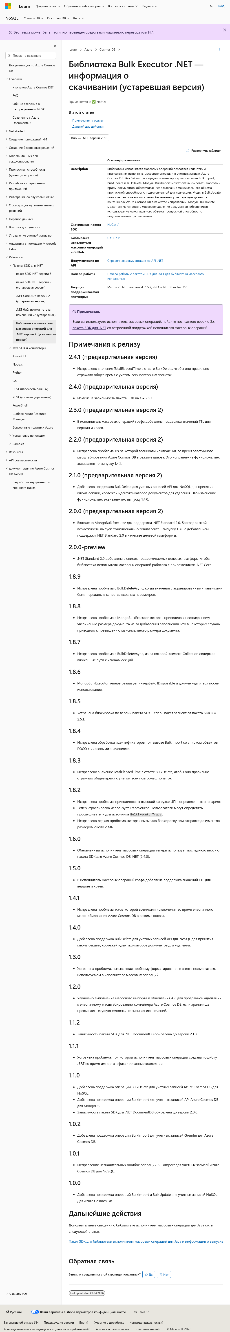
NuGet (111, 224)
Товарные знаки (146, 1329)
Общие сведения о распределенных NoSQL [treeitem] (30, 106)
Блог (82, 1322)
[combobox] (30, 55)
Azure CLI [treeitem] (19, 356)
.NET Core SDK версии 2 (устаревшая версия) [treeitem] (33, 298)
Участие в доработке (109, 1322)
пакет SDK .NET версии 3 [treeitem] (33, 273)
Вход (221, 6)
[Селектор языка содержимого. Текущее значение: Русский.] (14, 1312)
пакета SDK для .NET (89, 327)
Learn (73, 49)
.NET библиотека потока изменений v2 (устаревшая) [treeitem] (35, 312)
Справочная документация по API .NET (135, 260)
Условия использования (112, 1329)
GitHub (112, 238)
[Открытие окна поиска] (211, 6)
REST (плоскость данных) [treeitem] (30, 389)
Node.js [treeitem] (18, 364)
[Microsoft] (8, 6)
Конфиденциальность (145, 1322)
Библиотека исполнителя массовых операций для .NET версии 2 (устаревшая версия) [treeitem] (36, 331)
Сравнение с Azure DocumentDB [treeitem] (26, 120)
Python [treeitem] (17, 372)
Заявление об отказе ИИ (21, 1322)
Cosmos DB (107, 49)
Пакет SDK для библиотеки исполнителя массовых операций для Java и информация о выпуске (146, 1241)
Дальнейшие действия (88, 126)
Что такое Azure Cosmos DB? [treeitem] (33, 87)
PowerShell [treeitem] (20, 405)
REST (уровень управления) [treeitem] (32, 397)
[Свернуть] (55, 46)
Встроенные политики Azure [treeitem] (33, 427)
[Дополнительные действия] (219, 49)
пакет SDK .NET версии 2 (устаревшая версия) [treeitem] (33, 285)
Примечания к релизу (88, 120)
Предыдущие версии (59, 1322)
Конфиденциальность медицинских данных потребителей (45, 1329)
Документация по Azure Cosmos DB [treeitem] (32, 68)
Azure (88, 49)
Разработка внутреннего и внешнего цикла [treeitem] (31, 485)
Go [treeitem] (15, 381)
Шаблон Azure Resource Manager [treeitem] (29, 416)
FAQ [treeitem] (15, 95)
